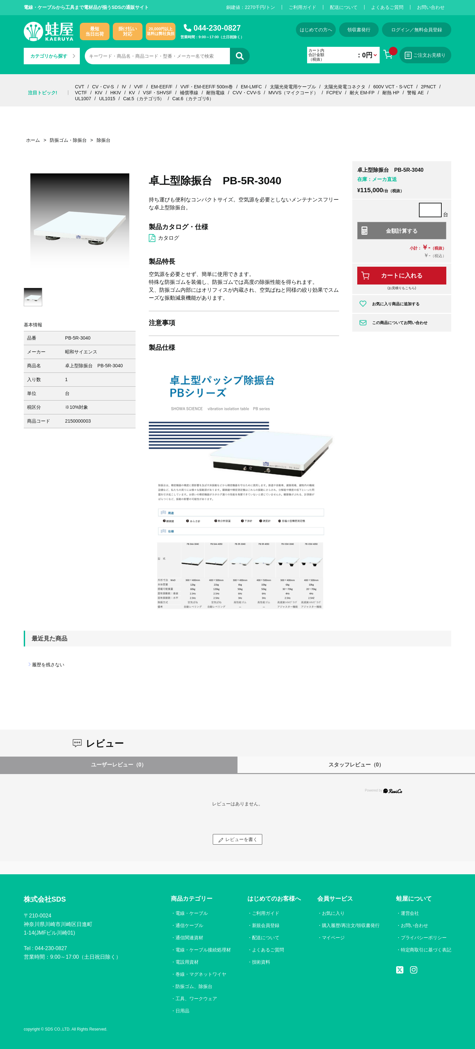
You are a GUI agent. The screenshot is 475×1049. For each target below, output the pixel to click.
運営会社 (409, 913)
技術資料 (260, 962)
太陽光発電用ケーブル (293, 86)
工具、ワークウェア (195, 998)
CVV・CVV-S (247, 92)
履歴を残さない (48, 664)
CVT (79, 86)
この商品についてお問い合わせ (400, 322)
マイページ (332, 937)
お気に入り (332, 913)
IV (124, 86)
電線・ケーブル (191, 913)
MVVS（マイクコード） (294, 92)
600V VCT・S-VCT (393, 86)
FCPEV (334, 92)
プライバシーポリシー (423, 937)
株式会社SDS (46, 899)
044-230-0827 (217, 28)
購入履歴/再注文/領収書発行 (350, 925)
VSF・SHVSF (157, 92)
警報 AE (415, 92)
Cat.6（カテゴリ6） (192, 98)
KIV (99, 92)
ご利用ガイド (302, 7)
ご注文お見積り (424, 55)
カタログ (168, 238)
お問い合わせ (431, 7)
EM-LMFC (251, 86)
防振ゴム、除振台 (193, 986)
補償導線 (189, 92)
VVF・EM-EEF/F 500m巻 (206, 86)
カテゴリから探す (52, 56)
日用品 (182, 1010)
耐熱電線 (215, 92)
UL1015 (107, 98)
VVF (138, 86)
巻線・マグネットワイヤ (200, 974)
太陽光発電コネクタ (344, 86)
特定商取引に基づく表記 (425, 949)
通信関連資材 (189, 937)
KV (132, 92)
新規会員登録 (265, 925)
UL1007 (83, 98)
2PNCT (428, 86)
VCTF (81, 92)
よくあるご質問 (387, 7)
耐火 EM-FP (362, 92)
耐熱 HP (390, 92)
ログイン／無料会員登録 (416, 29)
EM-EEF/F (161, 86)
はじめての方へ (314, 29)
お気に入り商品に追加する (396, 304)
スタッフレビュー (356, 764)
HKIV (115, 92)
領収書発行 (358, 29)
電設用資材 (186, 962)
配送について (344, 7)
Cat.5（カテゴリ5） (143, 98)
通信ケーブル (189, 925)
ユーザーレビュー (119, 764)
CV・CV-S (103, 86)
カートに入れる (402, 275)
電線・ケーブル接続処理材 (202, 949)
